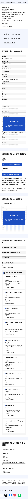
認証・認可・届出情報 (9, 43)
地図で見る (5, 81)
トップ (2, 2)
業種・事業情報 (16, 34)
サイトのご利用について (14, 483)
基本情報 (6, 34)
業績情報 (6, 38)
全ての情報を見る (13, 122)
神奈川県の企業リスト (10, 2)
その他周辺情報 (16, 38)
